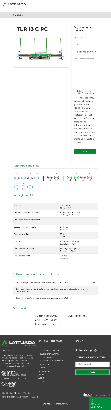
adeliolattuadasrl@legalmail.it (13, 366)
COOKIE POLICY (8, 393)
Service (41, 368)
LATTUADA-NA (44, 371)
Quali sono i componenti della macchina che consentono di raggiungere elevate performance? (52, 290)
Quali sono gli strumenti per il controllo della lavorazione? (42, 282)
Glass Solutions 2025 (46, 316)
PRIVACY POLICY (23, 393)
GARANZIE (35, 397)
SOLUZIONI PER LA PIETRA (48, 354)
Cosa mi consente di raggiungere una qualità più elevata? (42, 298)
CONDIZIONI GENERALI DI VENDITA (15, 397)
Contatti (42, 381)
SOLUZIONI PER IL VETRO (48, 351)
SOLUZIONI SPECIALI (46, 357)
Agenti (41, 378)
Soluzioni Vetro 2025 (46, 320)
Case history (44, 364)
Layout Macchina (77, 316)
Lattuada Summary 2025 (48, 324)
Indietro (18, 15)
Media (41, 374)
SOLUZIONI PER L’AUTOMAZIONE (51, 361)
